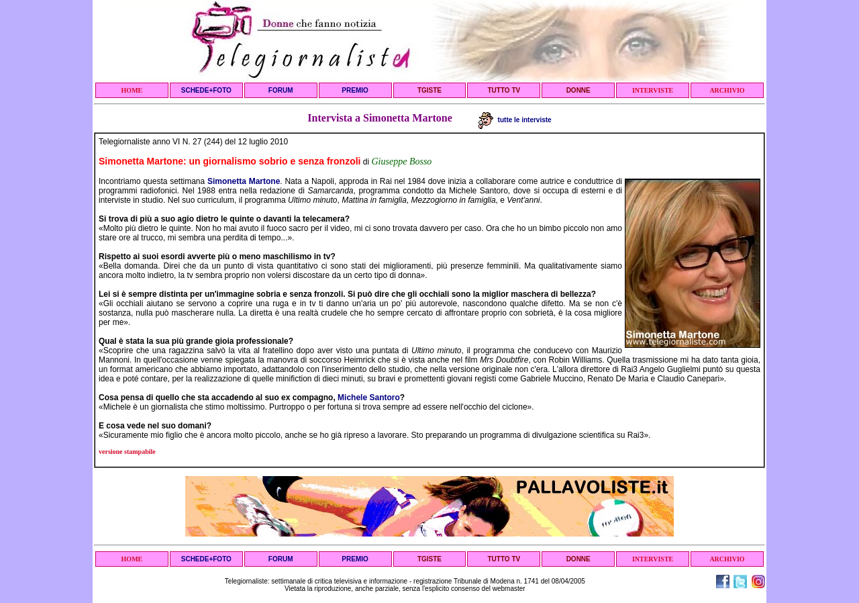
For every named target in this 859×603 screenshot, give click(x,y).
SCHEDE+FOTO (206, 90)
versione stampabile (127, 451)
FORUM (280, 90)
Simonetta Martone (243, 181)
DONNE (578, 90)
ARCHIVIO (726, 90)
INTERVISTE (652, 90)
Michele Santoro (369, 397)
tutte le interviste (515, 120)
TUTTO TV (503, 90)
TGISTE (429, 90)
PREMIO (355, 90)
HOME (132, 90)
